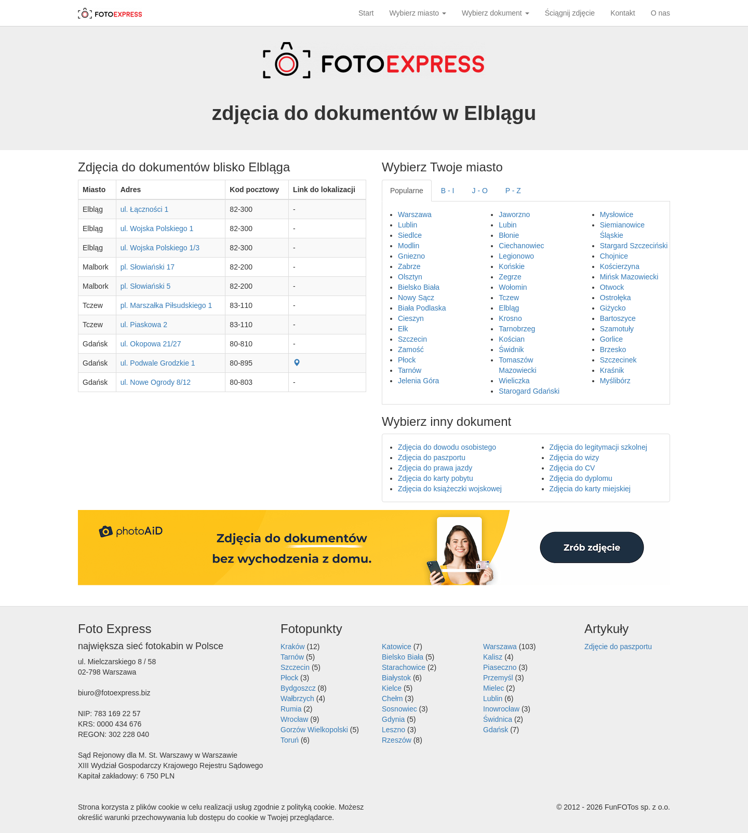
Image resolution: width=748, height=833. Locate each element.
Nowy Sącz (416, 297)
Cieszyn (411, 318)
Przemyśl (498, 678)
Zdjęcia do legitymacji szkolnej (598, 447)
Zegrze (510, 277)
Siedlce (410, 235)
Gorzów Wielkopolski (314, 729)
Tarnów (409, 370)
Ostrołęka (615, 297)
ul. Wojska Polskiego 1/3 (160, 248)
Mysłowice (617, 214)
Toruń (289, 740)
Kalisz (492, 657)
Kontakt (622, 13)
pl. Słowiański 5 (146, 286)
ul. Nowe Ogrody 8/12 (156, 382)
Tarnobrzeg (517, 329)
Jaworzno (514, 214)
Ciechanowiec (521, 245)
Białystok (396, 678)
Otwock (612, 287)
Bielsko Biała (418, 287)
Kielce (392, 688)
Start (366, 13)
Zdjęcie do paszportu (618, 646)
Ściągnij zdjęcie (570, 13)
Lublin (407, 225)
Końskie (512, 266)
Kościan (512, 339)
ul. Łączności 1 (145, 209)
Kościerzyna (619, 266)
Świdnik (511, 349)
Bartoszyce (618, 318)
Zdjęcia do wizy (574, 457)
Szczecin (412, 339)
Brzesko (613, 349)
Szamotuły (617, 329)
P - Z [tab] (513, 190)
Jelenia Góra (418, 381)
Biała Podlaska (422, 308)
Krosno (510, 318)
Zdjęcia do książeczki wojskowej (450, 489)
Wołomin (513, 287)
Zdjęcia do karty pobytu (435, 478)
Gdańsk (495, 729)
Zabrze (409, 266)
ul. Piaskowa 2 (144, 324)
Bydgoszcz (298, 688)
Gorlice (611, 339)
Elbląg (509, 308)
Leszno (393, 729)
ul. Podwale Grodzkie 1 (158, 363)
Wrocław (294, 719)
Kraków (292, 646)
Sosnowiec (399, 709)
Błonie (509, 235)
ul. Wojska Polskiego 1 (157, 228)
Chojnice (614, 256)
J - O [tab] (480, 190)
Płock (407, 360)
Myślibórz (615, 381)
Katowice (396, 646)
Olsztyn (410, 277)
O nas (660, 13)
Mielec (493, 688)
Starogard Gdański (529, 391)
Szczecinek (618, 360)
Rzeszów (396, 740)
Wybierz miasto (418, 13)
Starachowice (403, 667)
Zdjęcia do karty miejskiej (590, 489)
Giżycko (613, 308)
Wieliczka (514, 381)
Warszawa (415, 214)
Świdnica (497, 719)
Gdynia (393, 719)
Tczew (509, 297)
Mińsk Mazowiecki (629, 277)
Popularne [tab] (406, 190)
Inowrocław (501, 709)
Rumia (290, 709)
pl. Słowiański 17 (148, 267)
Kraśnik (612, 370)
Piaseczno (500, 667)
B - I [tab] (448, 190)
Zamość (411, 349)
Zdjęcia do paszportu (431, 457)
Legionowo (516, 256)
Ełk (403, 329)
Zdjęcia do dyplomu (581, 478)
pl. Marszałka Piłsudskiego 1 (166, 305)
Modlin (408, 245)
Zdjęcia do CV (572, 468)
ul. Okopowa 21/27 (151, 344)
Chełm (392, 698)
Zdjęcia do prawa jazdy (435, 468)
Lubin (507, 225)
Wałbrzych (297, 698)
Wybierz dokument (495, 13)
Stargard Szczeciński (634, 245)
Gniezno (411, 256)
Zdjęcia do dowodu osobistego (447, 447)
